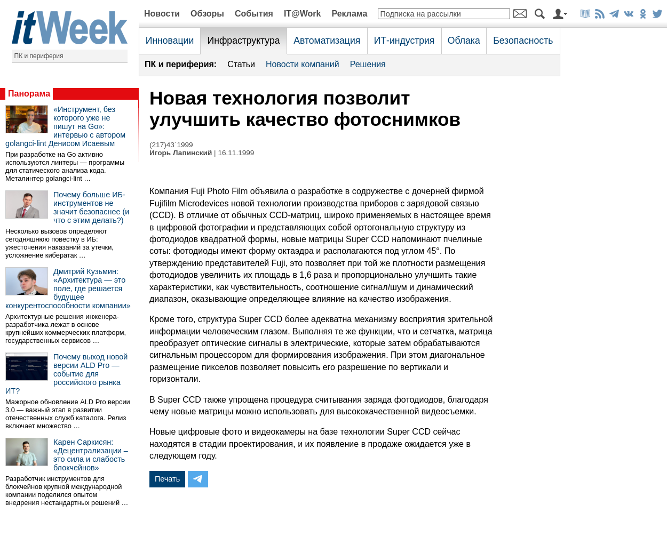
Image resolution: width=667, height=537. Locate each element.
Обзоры (207, 13)
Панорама (29, 93)
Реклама (349, 13)
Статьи (241, 64)
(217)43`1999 (171, 145)
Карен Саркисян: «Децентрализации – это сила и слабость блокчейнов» (90, 455)
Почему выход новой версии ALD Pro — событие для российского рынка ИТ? (66, 373)
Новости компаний (302, 64)
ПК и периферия (38, 56)
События (254, 13)
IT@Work (302, 13)
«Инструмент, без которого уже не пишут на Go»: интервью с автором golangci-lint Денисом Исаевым (65, 126)
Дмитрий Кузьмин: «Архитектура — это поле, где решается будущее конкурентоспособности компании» (68, 288)
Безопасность (523, 40)
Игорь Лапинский (180, 153)
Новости (162, 13)
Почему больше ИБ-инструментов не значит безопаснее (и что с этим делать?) (91, 207)
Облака (464, 40)
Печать (167, 479)
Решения (368, 64)
